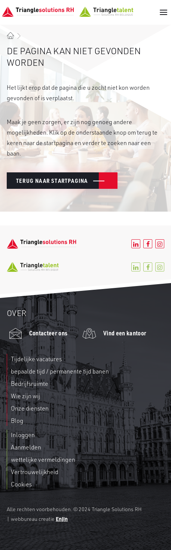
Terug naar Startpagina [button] (52, 180)
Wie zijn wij (25, 396)
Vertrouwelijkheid (34, 472)
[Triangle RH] (67, 12)
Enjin (62, 518)
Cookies (21, 484)
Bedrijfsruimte (29, 383)
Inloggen (23, 435)
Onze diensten (30, 408)
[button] (162, 12)
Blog (17, 420)
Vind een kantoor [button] (124, 333)
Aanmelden (26, 447)
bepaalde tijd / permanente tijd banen (60, 371)
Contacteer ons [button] (48, 333)
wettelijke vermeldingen (43, 459)
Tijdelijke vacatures (36, 359)
